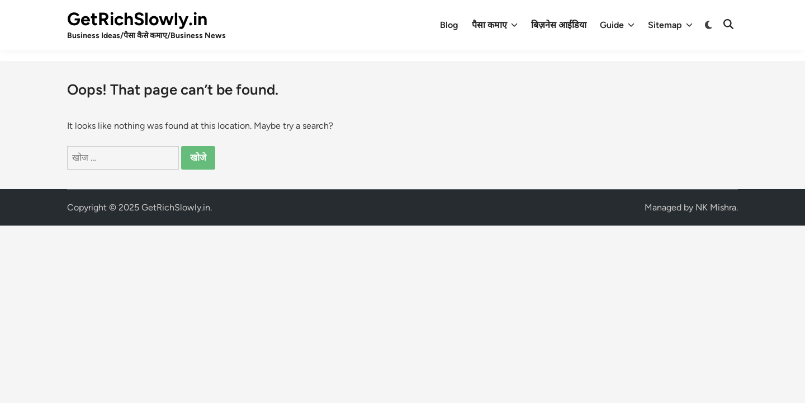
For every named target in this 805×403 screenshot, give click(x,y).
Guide (617, 25)
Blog (449, 25)
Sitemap (670, 25)
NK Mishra (715, 207)
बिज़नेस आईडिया (558, 25)
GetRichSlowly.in (137, 19)
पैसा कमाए (495, 25)
